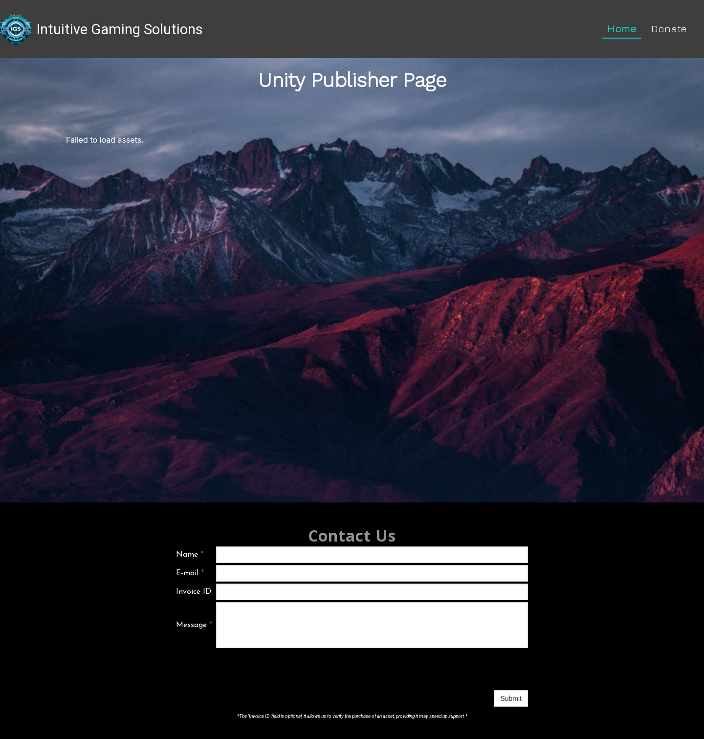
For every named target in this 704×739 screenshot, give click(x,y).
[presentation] (290, 669)
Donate (669, 28)
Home (622, 28)
